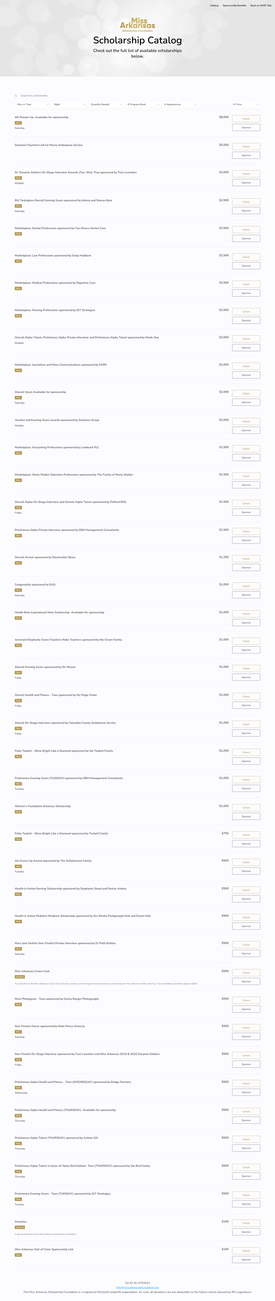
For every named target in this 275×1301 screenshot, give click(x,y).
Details (246, 118)
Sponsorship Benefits (234, 5)
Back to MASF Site (261, 5)
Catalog (214, 5)
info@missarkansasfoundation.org (137, 1287)
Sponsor (246, 127)
